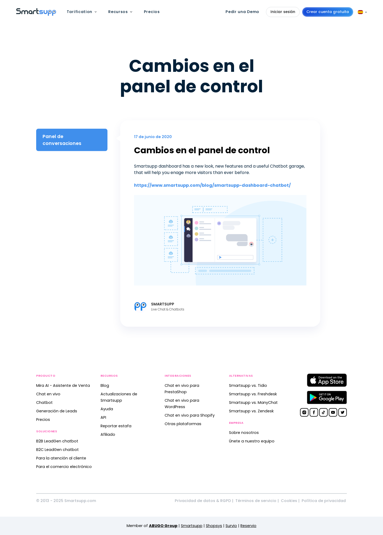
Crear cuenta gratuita (327, 11)
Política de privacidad (324, 500)
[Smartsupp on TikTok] (323, 412)
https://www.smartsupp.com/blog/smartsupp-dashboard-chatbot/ (212, 185)
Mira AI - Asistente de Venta (63, 385)
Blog (105, 385)
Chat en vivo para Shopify (190, 415)
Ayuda (107, 409)
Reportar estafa (116, 426)
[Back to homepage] (36, 14)
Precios (43, 419)
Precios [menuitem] (152, 11)
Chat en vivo (48, 394)
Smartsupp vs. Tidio (248, 385)
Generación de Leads (56, 411)
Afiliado (108, 434)
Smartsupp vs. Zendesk (251, 411)
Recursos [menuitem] (118, 11)
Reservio (248, 525)
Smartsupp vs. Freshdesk (253, 394)
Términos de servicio (255, 500)
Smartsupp (191, 525)
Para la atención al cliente (61, 458)
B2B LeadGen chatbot (57, 441)
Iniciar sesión (282, 11)
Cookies (289, 500)
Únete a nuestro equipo (251, 441)
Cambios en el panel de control (202, 150)
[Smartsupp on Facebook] (314, 412)
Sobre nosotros (244, 432)
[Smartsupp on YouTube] (333, 412)
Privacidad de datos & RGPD (203, 500)
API (103, 417)
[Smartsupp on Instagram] (304, 412)
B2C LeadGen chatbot (57, 449)
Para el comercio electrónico (64, 466)
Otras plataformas (183, 423)
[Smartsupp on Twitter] (342, 412)
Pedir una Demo (242, 11)
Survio (231, 525)
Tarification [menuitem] (79, 11)
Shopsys (214, 525)
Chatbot (44, 402)
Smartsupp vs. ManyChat (253, 402)
